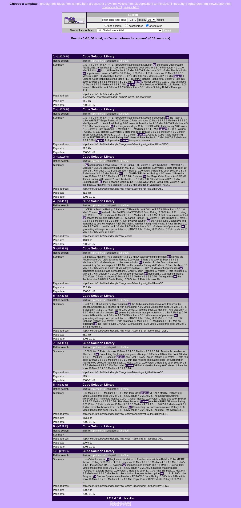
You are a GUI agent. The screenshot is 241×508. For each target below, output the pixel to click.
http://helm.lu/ (97, 60)
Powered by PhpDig (120, 505)
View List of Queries (120, 502)
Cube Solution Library (99, 56)
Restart (167, 30)
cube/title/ (123, 60)
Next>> (129, 498)
